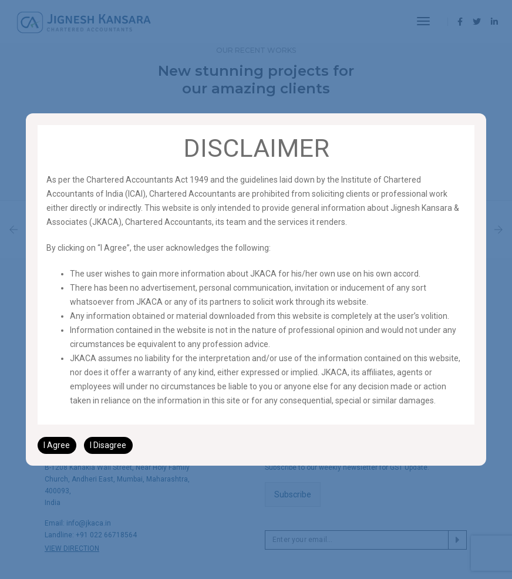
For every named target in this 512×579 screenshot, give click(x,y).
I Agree (56, 445)
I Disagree (108, 445)
